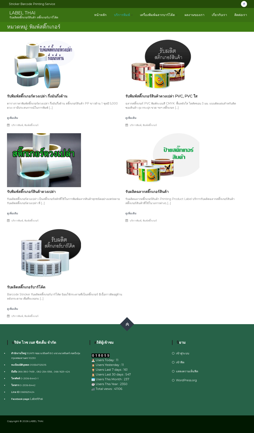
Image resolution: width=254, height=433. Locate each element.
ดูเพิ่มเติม (12, 118)
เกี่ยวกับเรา (219, 15)
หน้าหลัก (100, 15)
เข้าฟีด (180, 362)
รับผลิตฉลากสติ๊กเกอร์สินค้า (147, 192)
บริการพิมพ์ (122, 15)
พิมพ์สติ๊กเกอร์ (31, 125)
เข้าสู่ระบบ (182, 353)
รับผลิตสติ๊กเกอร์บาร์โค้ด (26, 287)
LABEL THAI (23, 13)
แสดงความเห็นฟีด (187, 371)
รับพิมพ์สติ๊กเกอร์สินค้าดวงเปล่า (31, 192)
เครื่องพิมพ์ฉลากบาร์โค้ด (157, 15)
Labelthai (36, 399)
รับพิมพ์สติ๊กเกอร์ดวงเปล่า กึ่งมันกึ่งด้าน (37, 96)
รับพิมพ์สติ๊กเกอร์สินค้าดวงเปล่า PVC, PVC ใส (161, 96)
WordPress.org (186, 380)
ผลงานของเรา (194, 15)
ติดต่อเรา (240, 15)
